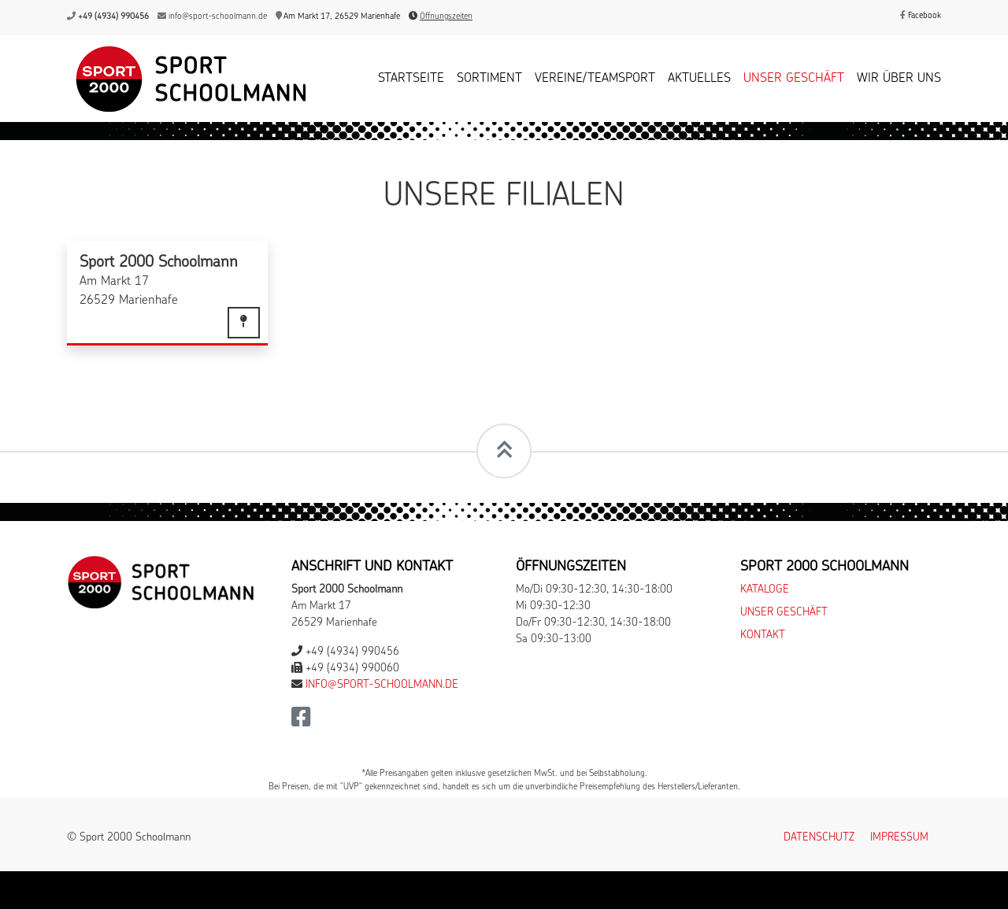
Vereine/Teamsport (595, 78)
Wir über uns (899, 78)
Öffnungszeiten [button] (446, 17)
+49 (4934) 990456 (113, 17)
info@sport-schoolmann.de (218, 17)
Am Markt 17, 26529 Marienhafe (338, 17)
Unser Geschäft (793, 78)
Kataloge (764, 590)
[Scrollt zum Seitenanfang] (504, 451)
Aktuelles (699, 78)
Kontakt (762, 635)
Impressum (899, 838)
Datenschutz (819, 838)
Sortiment (489, 78)
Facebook (920, 16)
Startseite (411, 78)
